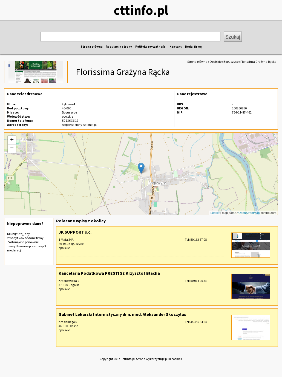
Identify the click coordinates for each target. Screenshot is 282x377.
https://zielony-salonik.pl (79, 125)
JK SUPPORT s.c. (75, 232)
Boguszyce (230, 61)
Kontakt (175, 47)
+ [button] (12, 140)
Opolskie (215, 61)
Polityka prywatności (150, 47)
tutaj (19, 234)
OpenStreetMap (249, 212)
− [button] (12, 148)
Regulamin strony (119, 47)
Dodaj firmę (193, 47)
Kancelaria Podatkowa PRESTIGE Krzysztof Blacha (109, 273)
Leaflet (215, 212)
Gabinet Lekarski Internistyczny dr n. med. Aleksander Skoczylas (122, 314)
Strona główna (91, 47)
